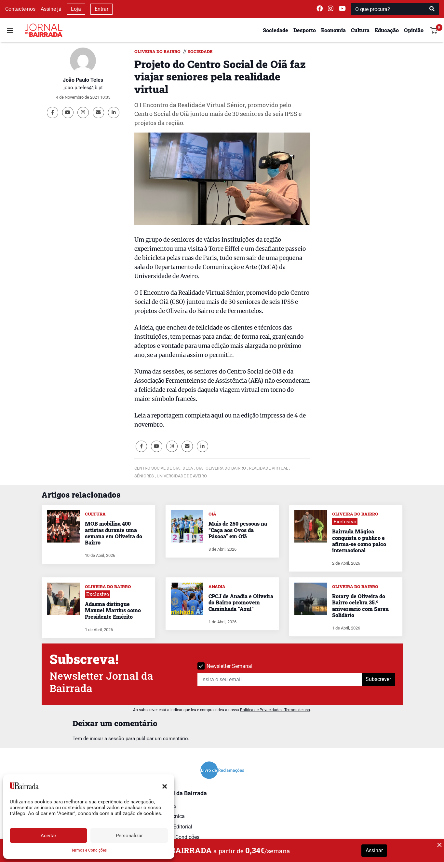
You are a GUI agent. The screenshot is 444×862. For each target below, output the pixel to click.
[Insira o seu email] (279, 679)
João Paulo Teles (83, 80)
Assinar (374, 850)
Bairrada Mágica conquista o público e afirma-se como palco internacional (359, 541)
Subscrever (378, 679)
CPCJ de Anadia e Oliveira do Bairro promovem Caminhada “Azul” (241, 602)
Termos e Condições (89, 850)
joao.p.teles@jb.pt (83, 88)
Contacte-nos (20, 9)
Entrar (101, 9)
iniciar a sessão (107, 739)
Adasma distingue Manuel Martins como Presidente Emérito (113, 610)
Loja (76, 9)
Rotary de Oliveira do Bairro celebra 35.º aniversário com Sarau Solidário (360, 605)
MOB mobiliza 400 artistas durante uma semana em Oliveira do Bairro (113, 533)
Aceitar (48, 836)
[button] (164, 786)
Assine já (51, 9)
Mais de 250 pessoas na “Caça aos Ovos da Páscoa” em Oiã (238, 529)
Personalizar (129, 836)
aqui (217, 415)
